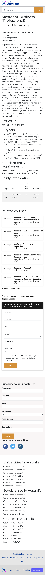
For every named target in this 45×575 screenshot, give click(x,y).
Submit (10, 365)
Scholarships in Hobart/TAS (14, 507)
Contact (18, 570)
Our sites (36, 570)
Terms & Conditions (17, 558)
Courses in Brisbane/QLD (13, 529)
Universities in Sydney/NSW (14, 470)
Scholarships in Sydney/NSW (15, 498)
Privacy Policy (31, 558)
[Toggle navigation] (40, 3)
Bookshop (26, 570)
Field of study (8, 341)
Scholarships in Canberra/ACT (15, 495)
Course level (8, 348)
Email (5, 327)
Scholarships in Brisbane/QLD (15, 501)
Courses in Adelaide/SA (13, 532)
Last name (7, 319)
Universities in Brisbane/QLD (15, 473)
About (12, 570)
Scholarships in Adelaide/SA (15, 504)
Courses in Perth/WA (12, 542)
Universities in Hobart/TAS (14, 479)
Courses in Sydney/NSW (13, 526)
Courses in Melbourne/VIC (14, 539)
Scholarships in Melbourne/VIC (16, 511)
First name (7, 312)
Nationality (7, 334)
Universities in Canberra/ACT (15, 466)
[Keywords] (18, 10)
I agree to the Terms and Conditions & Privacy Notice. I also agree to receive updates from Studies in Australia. (23, 358)
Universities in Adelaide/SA (14, 476)
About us (5, 558)
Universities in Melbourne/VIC (15, 482)
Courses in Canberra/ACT (14, 523)
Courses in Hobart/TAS (13, 535)
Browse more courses (11, 288)
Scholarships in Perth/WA (14, 514)
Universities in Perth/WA (13, 486)
